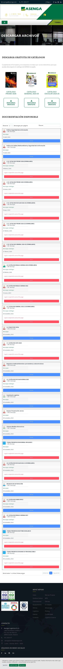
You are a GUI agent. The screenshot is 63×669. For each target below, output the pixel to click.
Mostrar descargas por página (15, 126)
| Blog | (48, 2)
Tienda (58, 23)
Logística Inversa (50, 618)
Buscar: (49, 125)
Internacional (37, 602)
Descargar (31, 140)
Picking (47, 611)
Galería (35, 614)
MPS (46, 598)
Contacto (36, 618)
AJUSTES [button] (5, 665)
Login (31, 176)
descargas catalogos (8, 166)
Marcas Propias (50, 595)
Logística (35, 611)
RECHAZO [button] (22, 665)
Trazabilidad (49, 614)
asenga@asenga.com (9, 2)
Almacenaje (48, 608)
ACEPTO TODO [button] (14, 665)
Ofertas (47, 602)
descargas (6, 134)
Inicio (34, 595)
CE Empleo (48, 605)
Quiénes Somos (38, 598)
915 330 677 (24, 2)
